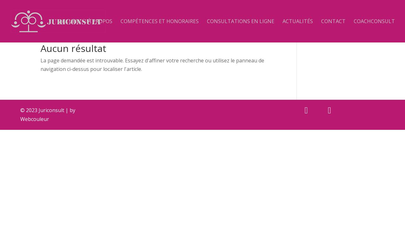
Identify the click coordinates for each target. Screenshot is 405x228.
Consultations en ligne (240, 22)
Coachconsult (374, 22)
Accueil (69, 22)
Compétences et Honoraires (160, 22)
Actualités (298, 22)
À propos (100, 22)
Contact (333, 22)
